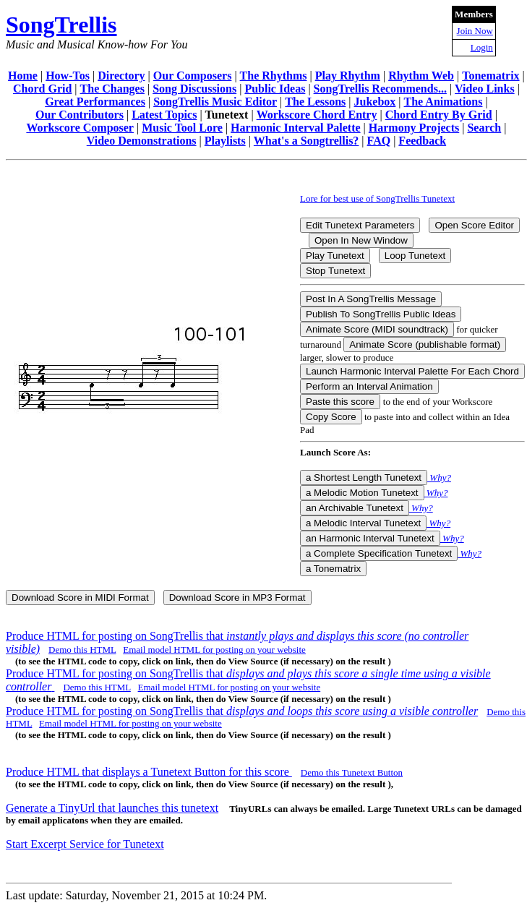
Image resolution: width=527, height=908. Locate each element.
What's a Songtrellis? (306, 140)
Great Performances (95, 101)
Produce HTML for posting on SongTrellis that (242, 711)
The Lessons (315, 101)
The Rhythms (273, 75)
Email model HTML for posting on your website (214, 649)
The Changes (112, 88)
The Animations (443, 101)
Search (484, 127)
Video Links (485, 88)
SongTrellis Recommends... (380, 88)
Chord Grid (42, 88)
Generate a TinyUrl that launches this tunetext (112, 808)
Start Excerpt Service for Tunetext (85, 844)
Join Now (475, 30)
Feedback (422, 140)
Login (482, 47)
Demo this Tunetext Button (352, 772)
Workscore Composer (80, 127)
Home (23, 75)
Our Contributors (79, 114)
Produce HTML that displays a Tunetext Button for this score (149, 772)
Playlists (225, 140)
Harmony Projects (414, 127)
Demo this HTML (82, 649)
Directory (121, 75)
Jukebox (375, 101)
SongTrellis (61, 25)
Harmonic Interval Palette (296, 127)
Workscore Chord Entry (317, 114)
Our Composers (192, 75)
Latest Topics (164, 114)
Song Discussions (194, 88)
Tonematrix (490, 75)
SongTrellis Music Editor (215, 101)
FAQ (379, 140)
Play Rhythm (347, 75)
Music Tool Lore (182, 127)
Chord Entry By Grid (438, 114)
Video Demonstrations (142, 140)
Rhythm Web (421, 75)
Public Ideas (274, 88)
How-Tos (68, 75)
